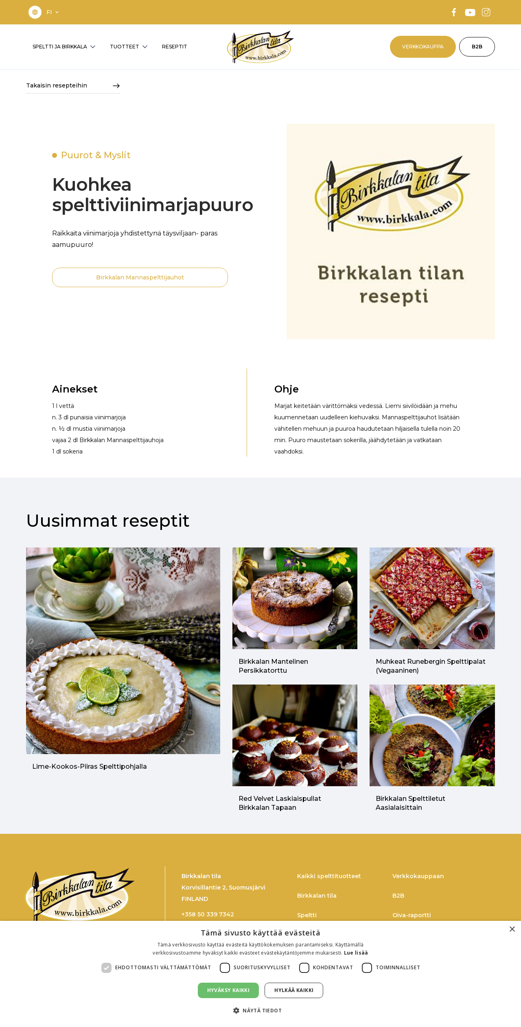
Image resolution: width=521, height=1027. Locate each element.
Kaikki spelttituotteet (329, 876)
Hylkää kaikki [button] (293, 990)
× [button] (512, 930)
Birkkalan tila (317, 895)
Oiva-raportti (411, 915)
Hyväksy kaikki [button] (228, 990)
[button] (53, 12)
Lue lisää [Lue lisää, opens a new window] (356, 952)
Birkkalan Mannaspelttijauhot (140, 277)
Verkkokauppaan (418, 876)
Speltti (307, 915)
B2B (477, 47)
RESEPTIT (174, 47)
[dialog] (260, 974)
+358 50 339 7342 (208, 914)
